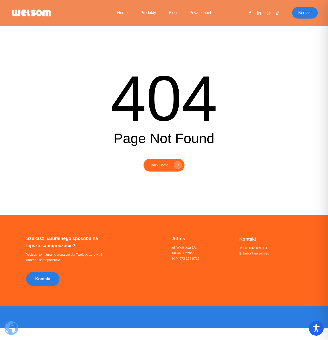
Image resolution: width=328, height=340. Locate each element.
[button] (42, 279)
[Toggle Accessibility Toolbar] (316, 328)
